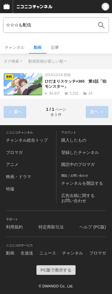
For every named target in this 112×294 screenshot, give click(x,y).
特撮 (10, 189)
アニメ (12, 164)
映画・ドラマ (18, 176)
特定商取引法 (51, 227)
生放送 (27, 253)
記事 (55, 47)
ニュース (47, 253)
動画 (38, 47)
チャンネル (14, 47)
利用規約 (14, 227)
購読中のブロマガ (78, 164)
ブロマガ (14, 152)
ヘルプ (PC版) (92, 227)
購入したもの (73, 140)
